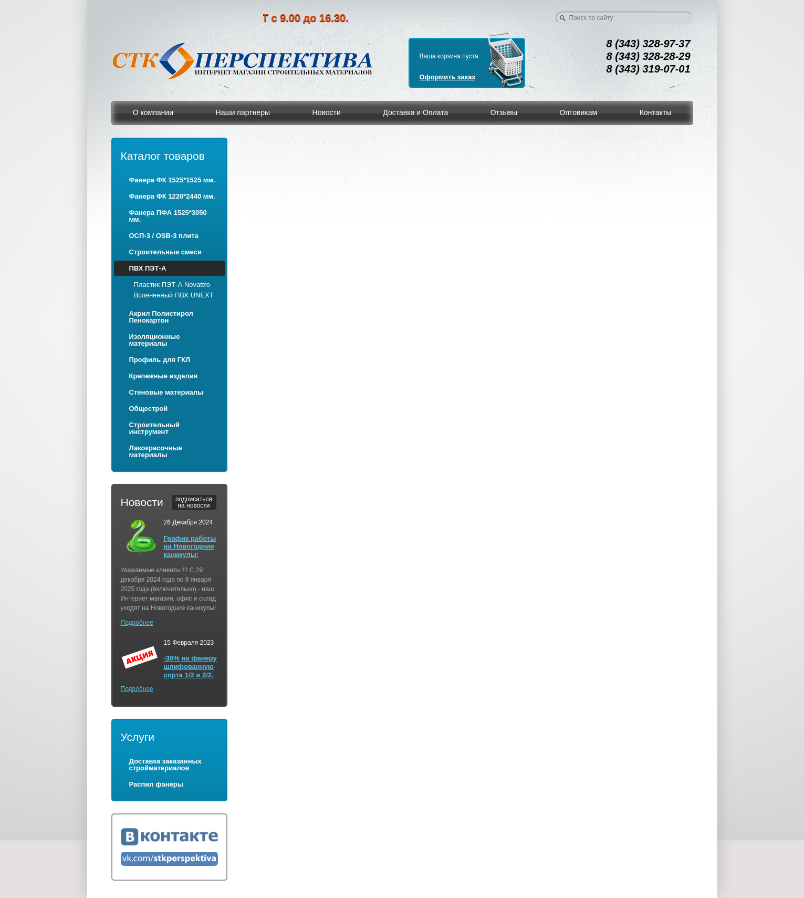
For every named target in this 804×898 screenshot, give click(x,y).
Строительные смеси (165, 252)
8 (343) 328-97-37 (649, 43)
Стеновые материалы (166, 392)
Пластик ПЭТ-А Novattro (172, 284)
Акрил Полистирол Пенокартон (161, 316)
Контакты (655, 112)
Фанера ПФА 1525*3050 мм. (168, 216)
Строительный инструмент (154, 428)
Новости (326, 112)
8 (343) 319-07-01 (649, 69)
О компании (153, 112)
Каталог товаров (163, 156)
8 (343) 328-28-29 (649, 56)
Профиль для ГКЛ (160, 360)
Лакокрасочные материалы (155, 451)
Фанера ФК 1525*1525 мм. (172, 180)
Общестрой (148, 408)
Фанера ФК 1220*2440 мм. (172, 196)
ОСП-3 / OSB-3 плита (164, 236)
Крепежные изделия (163, 376)
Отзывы (503, 112)
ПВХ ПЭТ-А (147, 268)
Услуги (138, 737)
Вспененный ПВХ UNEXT (174, 295)
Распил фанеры (156, 784)
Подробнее (137, 622)
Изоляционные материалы (154, 340)
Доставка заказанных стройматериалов (165, 764)
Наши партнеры (243, 112)
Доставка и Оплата (415, 112)
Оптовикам (579, 112)
